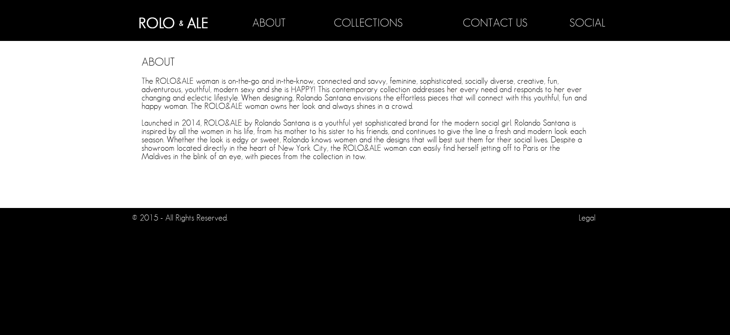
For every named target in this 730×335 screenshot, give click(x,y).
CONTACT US (495, 23)
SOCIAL (587, 23)
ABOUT (269, 23)
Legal (587, 218)
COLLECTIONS (368, 23)
